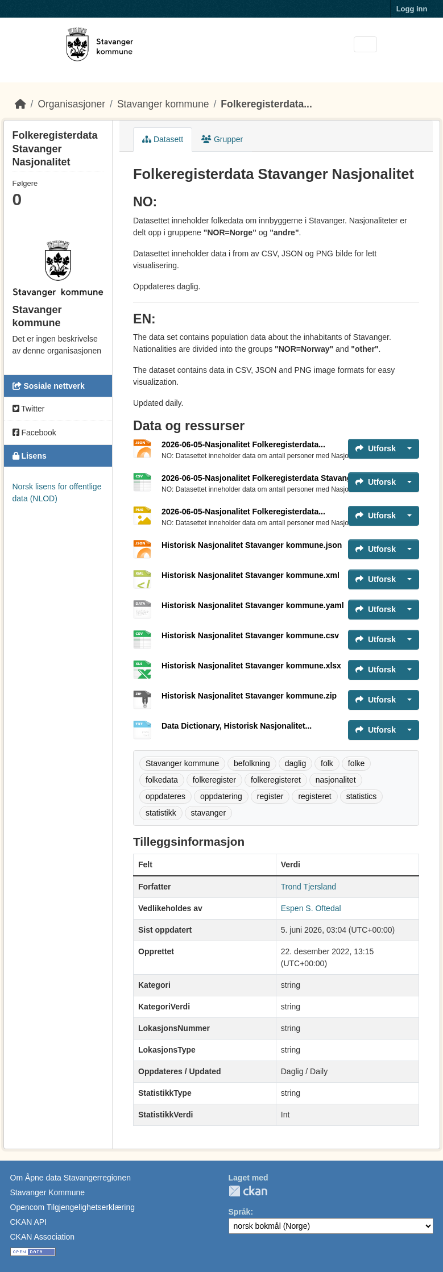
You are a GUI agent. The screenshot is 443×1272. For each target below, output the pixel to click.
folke (356, 763)
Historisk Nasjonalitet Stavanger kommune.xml (251, 575)
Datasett (162, 139)
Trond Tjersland (308, 886)
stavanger (208, 812)
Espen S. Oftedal (311, 908)
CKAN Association (42, 1236)
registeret (314, 796)
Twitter (29, 408)
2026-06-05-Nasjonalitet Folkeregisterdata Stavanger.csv (268, 478)
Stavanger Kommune (47, 1192)
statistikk (161, 812)
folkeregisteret (276, 779)
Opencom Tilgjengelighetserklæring (72, 1207)
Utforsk (375, 448)
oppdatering (221, 796)
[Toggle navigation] (365, 44)
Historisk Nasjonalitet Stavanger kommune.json (252, 545)
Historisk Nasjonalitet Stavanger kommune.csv (250, 635)
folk (327, 763)
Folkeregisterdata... (266, 104)
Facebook (34, 432)
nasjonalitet (336, 779)
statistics (361, 796)
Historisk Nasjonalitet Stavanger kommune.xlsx (251, 665)
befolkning (252, 763)
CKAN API (28, 1222)
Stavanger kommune (163, 104)
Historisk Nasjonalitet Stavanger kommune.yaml (253, 605)
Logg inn (412, 9)
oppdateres (165, 796)
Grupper (222, 139)
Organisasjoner (71, 104)
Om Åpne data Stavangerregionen (70, 1177)
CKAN (248, 1191)
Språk (240, 1211)
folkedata (162, 779)
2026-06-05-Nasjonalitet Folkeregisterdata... (243, 444)
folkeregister (214, 779)
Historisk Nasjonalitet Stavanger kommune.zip (249, 695)
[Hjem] (20, 104)
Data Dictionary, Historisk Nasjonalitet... (237, 725)
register (270, 796)
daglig (295, 763)
